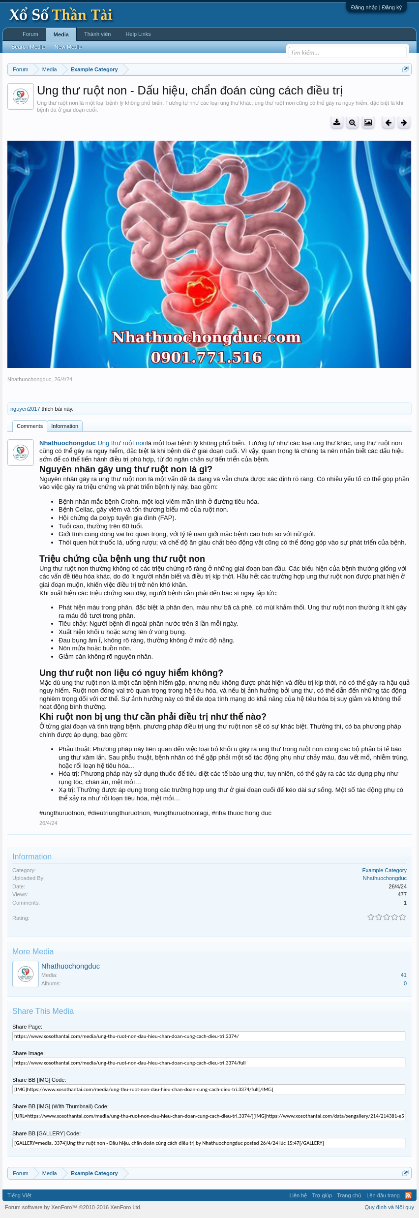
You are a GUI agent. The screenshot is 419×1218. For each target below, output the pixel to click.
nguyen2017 (25, 409)
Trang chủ (349, 1195)
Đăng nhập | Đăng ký (376, 7)
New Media (68, 47)
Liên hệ (298, 1195)
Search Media (28, 47)
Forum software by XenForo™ (73, 1207)
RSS (408, 1195)
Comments (30, 426)
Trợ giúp (322, 1195)
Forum (30, 34)
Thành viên (97, 34)
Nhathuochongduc (29, 379)
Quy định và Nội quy (390, 1207)
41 (404, 975)
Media (61, 34)
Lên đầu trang (383, 1195)
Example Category (384, 870)
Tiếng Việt (19, 1195)
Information (64, 426)
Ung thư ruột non (121, 443)
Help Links (137, 34)
